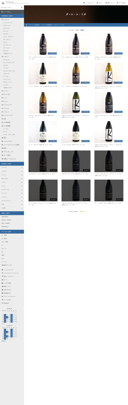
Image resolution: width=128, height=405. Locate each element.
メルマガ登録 (7, 283)
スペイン (6, 91)
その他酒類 (6, 126)
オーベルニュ (7, 39)
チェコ (5, 101)
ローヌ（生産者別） (47, 25)
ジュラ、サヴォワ (8, 36)
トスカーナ (6, 73)
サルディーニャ (7, 82)
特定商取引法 (7, 293)
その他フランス (7, 53)
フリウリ (5, 68)
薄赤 (3, 255)
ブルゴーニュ (7, 25)
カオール (5, 50)
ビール (5, 131)
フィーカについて (89, 2)
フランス (6, 19)
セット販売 (6, 155)
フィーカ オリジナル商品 (11, 144)
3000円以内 (5, 216)
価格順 (77, 30)
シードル (5, 129)
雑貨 (4, 148)
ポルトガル (6, 94)
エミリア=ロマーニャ (9, 71)
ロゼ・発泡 (5, 242)
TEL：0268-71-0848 (58, 386)
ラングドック (7, 45)
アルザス (5, 34)
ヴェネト (5, 65)
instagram (6, 303)
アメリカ (6, 108)
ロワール (5, 31)
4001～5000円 (6, 223)
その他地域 (6, 122)
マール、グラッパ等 (8, 134)
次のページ (82, 211)
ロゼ (3, 258)
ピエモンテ (6, 59)
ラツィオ (5, 76)
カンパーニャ (7, 79)
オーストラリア (8, 115)
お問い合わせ (7, 289)
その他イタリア (7, 87)
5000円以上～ (5, 226)
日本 (4, 119)
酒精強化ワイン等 (7, 265)
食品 (4, 137)
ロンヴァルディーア (8, 62)
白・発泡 (4, 235)
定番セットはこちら (9, 159)
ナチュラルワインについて (11, 273)
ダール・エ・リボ (59, 25)
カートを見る (121, 2)
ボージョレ (6, 28)
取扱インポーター (9, 276)
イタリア (6, 56)
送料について (110, 2)
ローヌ (5, 42)
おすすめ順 (71, 30)
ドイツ (5, 98)
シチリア (5, 85)
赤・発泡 (4, 238)
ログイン (100, 2)
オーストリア (7, 105)
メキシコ (6, 112)
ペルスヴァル (7, 141)
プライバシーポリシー (9, 296)
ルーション (6, 48)
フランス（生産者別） (34, 25)
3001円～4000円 (6, 220)
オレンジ (4, 248)
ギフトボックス (8, 152)
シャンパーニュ (7, 22)
